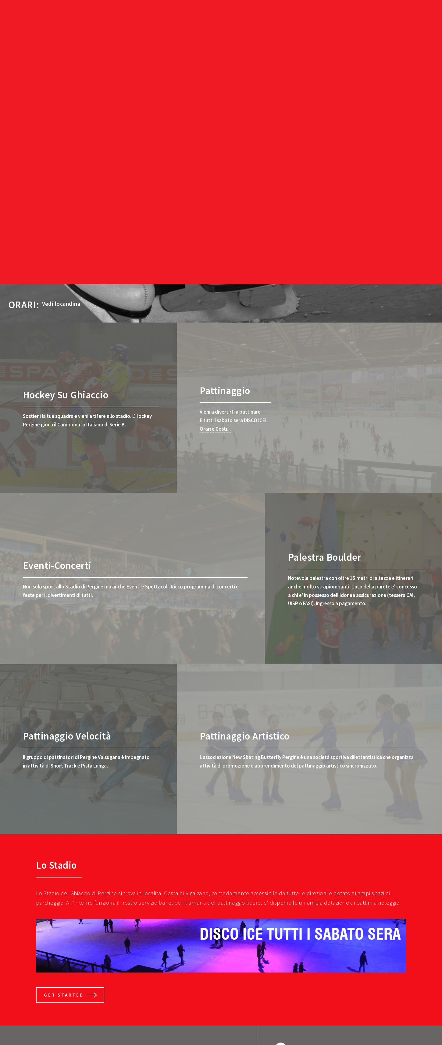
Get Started (64, 995)
